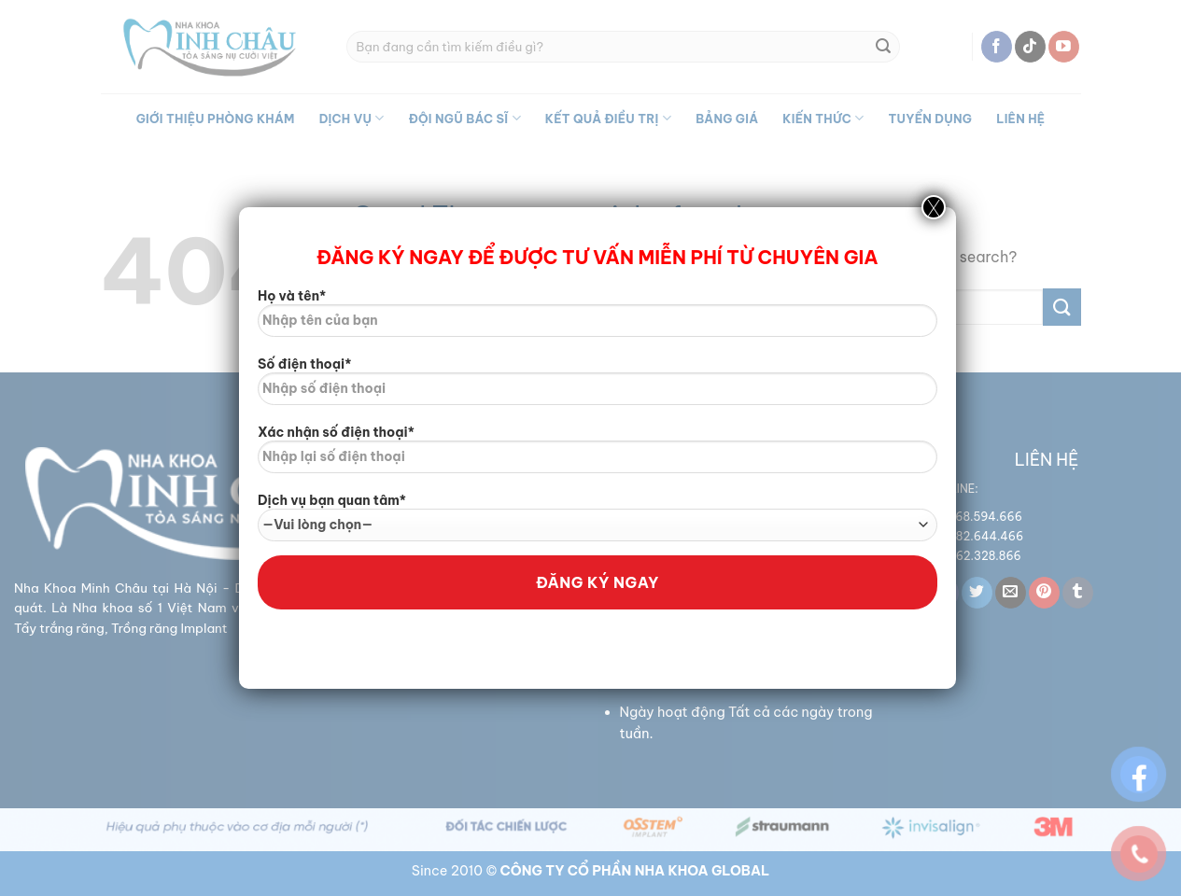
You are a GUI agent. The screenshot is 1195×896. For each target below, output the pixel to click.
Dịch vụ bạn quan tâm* (597, 516)
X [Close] (933, 207)
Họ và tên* (597, 319)
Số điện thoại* (597, 387)
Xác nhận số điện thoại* (597, 455)
